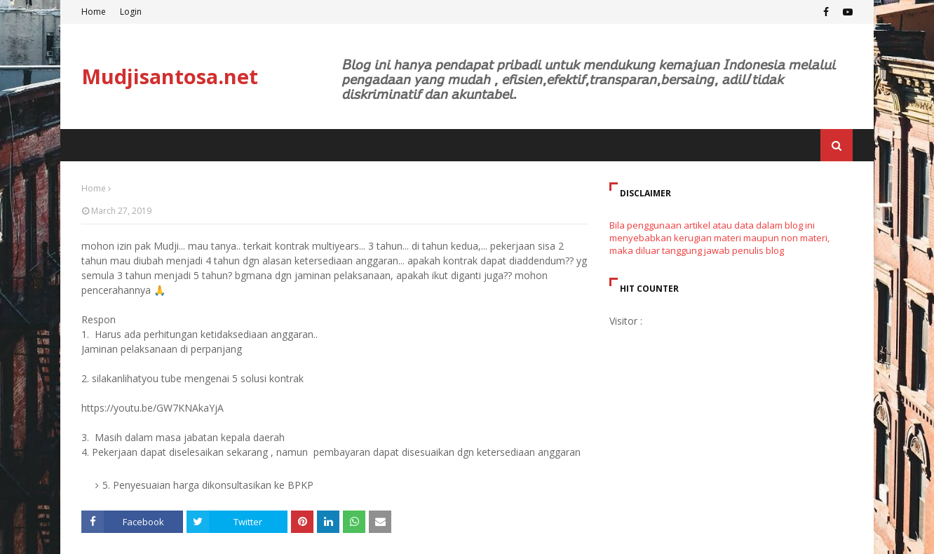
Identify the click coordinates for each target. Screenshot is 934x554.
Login (131, 12)
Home (93, 12)
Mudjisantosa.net (169, 76)
